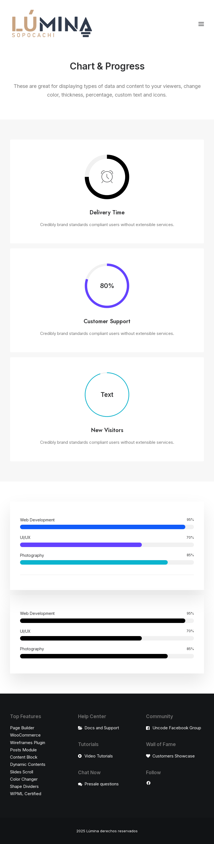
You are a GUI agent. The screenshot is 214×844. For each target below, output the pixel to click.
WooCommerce (25, 735)
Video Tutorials (98, 756)
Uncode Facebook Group (176, 727)
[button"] (148, 783)
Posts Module (23, 749)
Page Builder (22, 727)
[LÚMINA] (52, 24)
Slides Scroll (21, 772)
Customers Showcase (173, 756)
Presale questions (101, 784)
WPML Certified (25, 793)
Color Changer (24, 779)
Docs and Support (101, 727)
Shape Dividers (24, 786)
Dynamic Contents (27, 764)
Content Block (23, 757)
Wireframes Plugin (27, 742)
